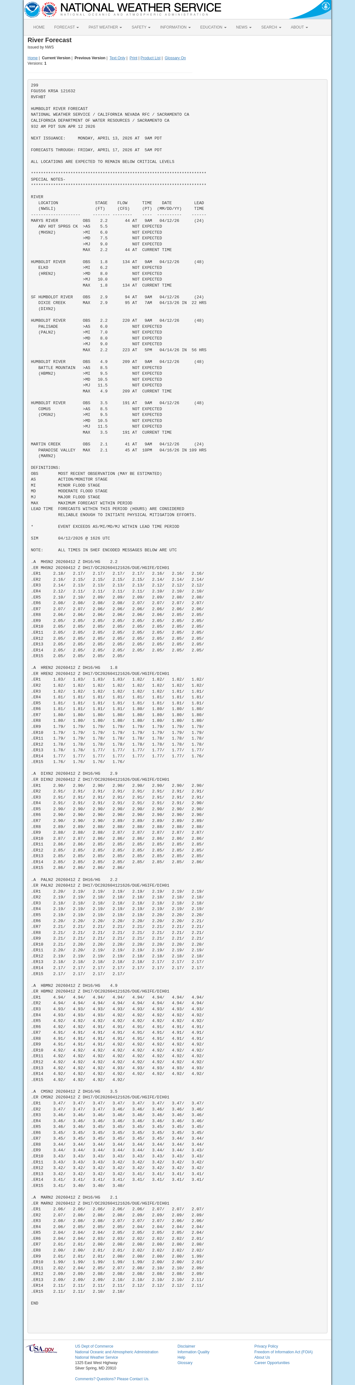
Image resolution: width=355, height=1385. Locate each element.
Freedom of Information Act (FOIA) (283, 1352)
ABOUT (299, 27)
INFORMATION (175, 27)
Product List (150, 58)
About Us (262, 1357)
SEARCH (271, 27)
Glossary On (175, 58)
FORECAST (66, 27)
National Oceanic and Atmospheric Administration (116, 1352)
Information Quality (194, 1352)
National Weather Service (96, 1357)
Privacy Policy (266, 1346)
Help (181, 1357)
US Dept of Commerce (94, 1346)
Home (33, 58)
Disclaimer (186, 1346)
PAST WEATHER (105, 27)
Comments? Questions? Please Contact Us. (112, 1379)
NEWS (244, 27)
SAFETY (141, 27)
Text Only (118, 58)
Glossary (185, 1363)
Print (134, 58)
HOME (39, 27)
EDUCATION (213, 27)
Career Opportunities (271, 1363)
